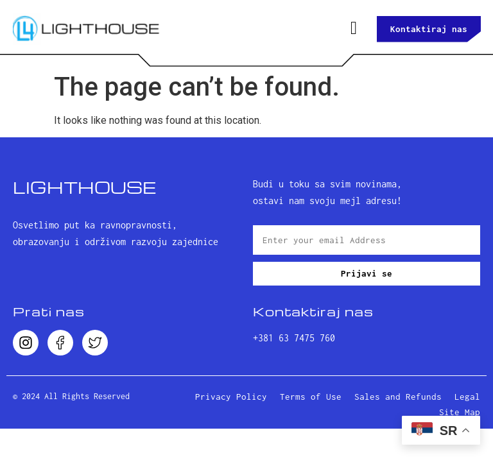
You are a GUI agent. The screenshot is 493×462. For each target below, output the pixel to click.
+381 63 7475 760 (294, 337)
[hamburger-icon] (354, 28)
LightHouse (84, 187)
